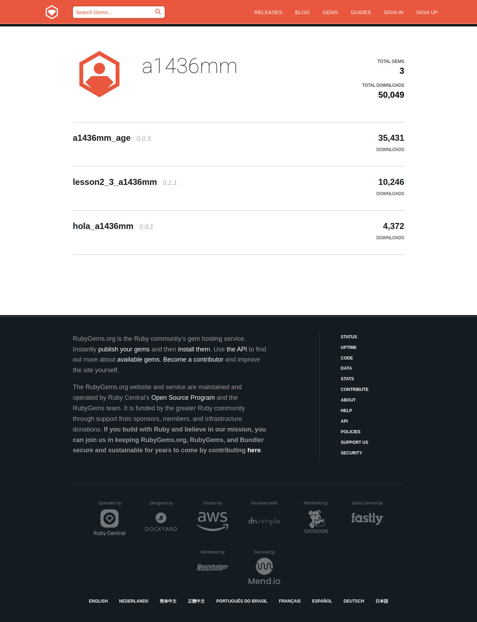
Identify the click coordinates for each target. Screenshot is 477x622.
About (348, 400)
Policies (351, 431)
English (98, 601)
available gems (138, 359)
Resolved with (265, 503)
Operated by (112, 506)
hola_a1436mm (113, 226)
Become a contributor (193, 359)
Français (290, 601)
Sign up (427, 12)
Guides (361, 12)
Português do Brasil (242, 601)
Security (351, 453)
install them (194, 349)
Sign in (394, 12)
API (344, 421)
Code (347, 358)
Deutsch (354, 601)
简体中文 (168, 601)
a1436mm (190, 65)
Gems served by (367, 503)
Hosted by (215, 503)
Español (322, 601)
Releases (268, 12)
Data (346, 368)
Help (346, 410)
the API (237, 349)
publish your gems (124, 349)
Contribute (355, 389)
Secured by (266, 552)
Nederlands (133, 601)
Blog (302, 12)
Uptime (349, 347)
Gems (330, 12)
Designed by (163, 503)
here (254, 450)
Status (349, 336)
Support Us (354, 442)
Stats (347, 378)
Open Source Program (183, 397)
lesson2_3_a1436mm (125, 182)
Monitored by (318, 503)
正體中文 (196, 601)
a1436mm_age (112, 138)
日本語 (381, 601)
